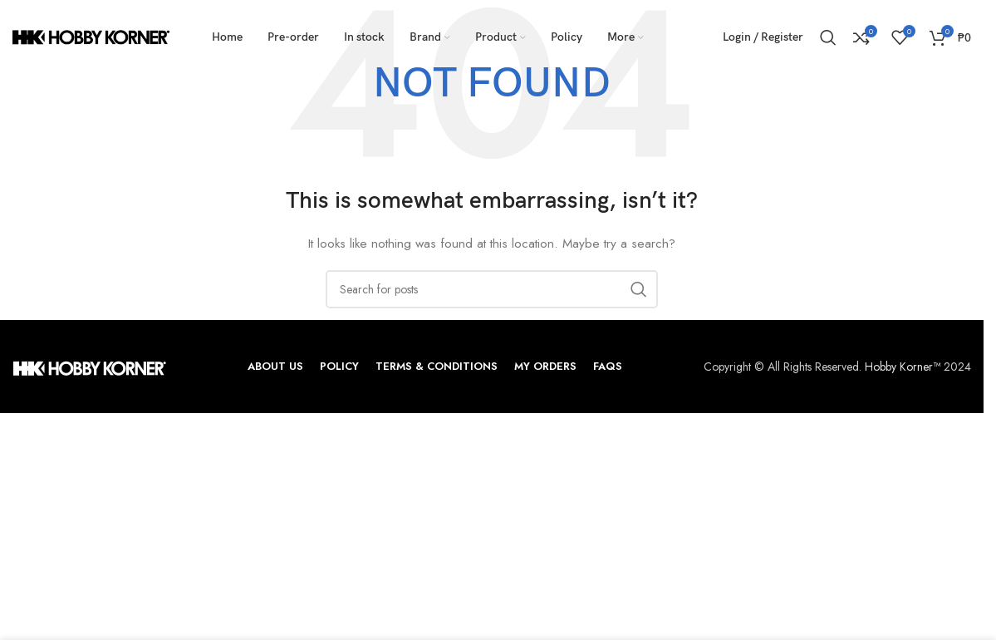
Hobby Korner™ (902, 366)
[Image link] (89, 366)
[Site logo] (91, 35)
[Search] (828, 37)
